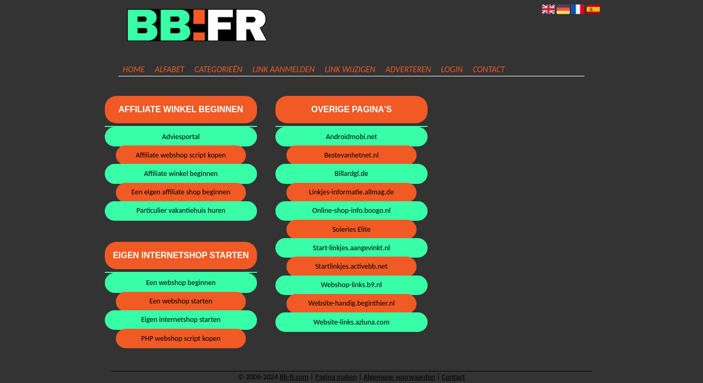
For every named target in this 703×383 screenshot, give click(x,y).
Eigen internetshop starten (181, 319)
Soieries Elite (351, 229)
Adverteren (408, 69)
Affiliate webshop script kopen (181, 155)
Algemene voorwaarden (399, 376)
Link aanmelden (283, 69)
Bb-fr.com (294, 376)
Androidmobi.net (351, 136)
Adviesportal (181, 136)
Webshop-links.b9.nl (351, 284)
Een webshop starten (181, 301)
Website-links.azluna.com (351, 322)
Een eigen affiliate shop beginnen (181, 192)
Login (452, 69)
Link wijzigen (350, 69)
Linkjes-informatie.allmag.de (351, 192)
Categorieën (218, 69)
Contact (489, 69)
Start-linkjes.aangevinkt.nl (351, 247)
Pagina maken (336, 376)
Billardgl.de (352, 173)
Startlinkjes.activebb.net (351, 266)
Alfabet (169, 69)
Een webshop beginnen (180, 282)
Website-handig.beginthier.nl (351, 303)
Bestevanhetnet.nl (351, 155)
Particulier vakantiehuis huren (180, 210)
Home (134, 69)
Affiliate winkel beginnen (180, 173)
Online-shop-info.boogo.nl (351, 210)
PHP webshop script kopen (181, 338)
